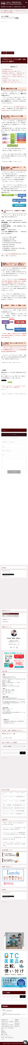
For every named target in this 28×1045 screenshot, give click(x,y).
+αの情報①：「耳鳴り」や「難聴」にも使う (10, 80)
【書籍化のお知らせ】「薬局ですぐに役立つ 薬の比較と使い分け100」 (7, 1025)
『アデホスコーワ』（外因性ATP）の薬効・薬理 (12, 74)
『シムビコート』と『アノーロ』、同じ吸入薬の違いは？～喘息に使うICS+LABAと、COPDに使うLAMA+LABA (13, 828)
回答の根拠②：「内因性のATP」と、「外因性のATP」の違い (13, 73)
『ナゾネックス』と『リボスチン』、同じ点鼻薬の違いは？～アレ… (13, 814)
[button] (25, 1042)
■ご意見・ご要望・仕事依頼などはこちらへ (7, 1038)
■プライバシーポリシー (5, 1035)
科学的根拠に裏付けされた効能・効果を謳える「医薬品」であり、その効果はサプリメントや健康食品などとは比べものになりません (13, 281)
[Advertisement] (14, 36)
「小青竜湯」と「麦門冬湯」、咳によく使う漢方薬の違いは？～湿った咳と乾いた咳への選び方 (13, 823)
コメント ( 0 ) (14, 434)
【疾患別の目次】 (5, 621)
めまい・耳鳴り (9, 10)
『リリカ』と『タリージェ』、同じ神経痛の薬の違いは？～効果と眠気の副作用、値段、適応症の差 (13, 838)
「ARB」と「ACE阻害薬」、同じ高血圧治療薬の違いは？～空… (13, 805)
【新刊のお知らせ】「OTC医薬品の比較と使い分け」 (7, 1022)
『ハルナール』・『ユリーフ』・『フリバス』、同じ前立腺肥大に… (13, 801)
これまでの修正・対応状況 (7, 737)
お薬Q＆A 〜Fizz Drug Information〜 (13, 1043)
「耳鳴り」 (3, 108)
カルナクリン (11, 387)
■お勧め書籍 (16, 1024)
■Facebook (17, 1023)
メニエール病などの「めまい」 (18, 106)
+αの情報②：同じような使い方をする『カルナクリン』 (12, 81)
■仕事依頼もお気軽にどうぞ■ (14, 644)
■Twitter (16, 1021)
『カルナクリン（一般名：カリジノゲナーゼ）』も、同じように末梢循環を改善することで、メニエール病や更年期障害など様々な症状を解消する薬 (13, 349)
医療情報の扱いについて (6, 619)
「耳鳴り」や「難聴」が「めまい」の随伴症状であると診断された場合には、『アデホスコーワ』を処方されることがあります (13, 335)
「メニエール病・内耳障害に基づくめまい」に (14, 253)
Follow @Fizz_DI (5, 576)
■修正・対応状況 (4, 1034)
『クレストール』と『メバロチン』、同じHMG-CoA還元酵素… (13, 810)
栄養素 (5, 10)
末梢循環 (15, 387)
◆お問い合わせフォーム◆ (8, 733)
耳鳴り (18, 387)
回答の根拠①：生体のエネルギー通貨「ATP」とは (11, 71)
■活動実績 (3, 1031)
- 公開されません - (7, 450)
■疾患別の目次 (4, 1032)
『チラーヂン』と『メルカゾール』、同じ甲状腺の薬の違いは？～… (13, 797)
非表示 (16, 66)
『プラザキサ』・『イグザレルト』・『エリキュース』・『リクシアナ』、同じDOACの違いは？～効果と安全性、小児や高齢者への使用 (13, 844)
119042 (20, 242)
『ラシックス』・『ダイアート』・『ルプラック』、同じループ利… (13, 793)
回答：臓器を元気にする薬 (7, 69)
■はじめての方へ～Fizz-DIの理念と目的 (7, 1029)
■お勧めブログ (17, 1026)
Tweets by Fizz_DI (6, 570)
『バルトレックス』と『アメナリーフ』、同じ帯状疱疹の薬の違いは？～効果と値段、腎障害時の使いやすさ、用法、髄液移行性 (13, 833)
